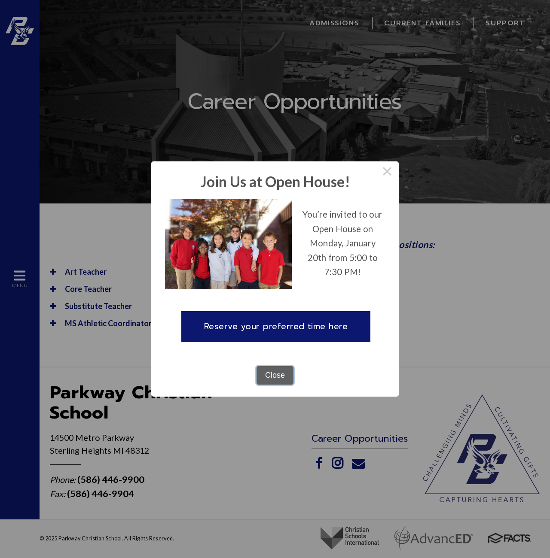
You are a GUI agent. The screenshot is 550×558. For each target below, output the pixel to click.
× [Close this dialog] (387, 173)
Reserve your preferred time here (276, 326)
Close (275, 375)
